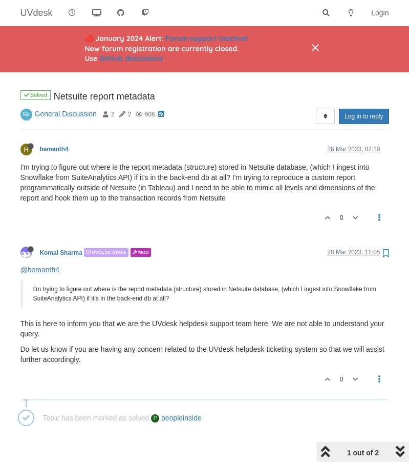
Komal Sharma (61, 226)
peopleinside (176, 392)
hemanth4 (54, 123)
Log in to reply (364, 90)
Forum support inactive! (207, 38)
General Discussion (66, 88)
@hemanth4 (39, 243)
